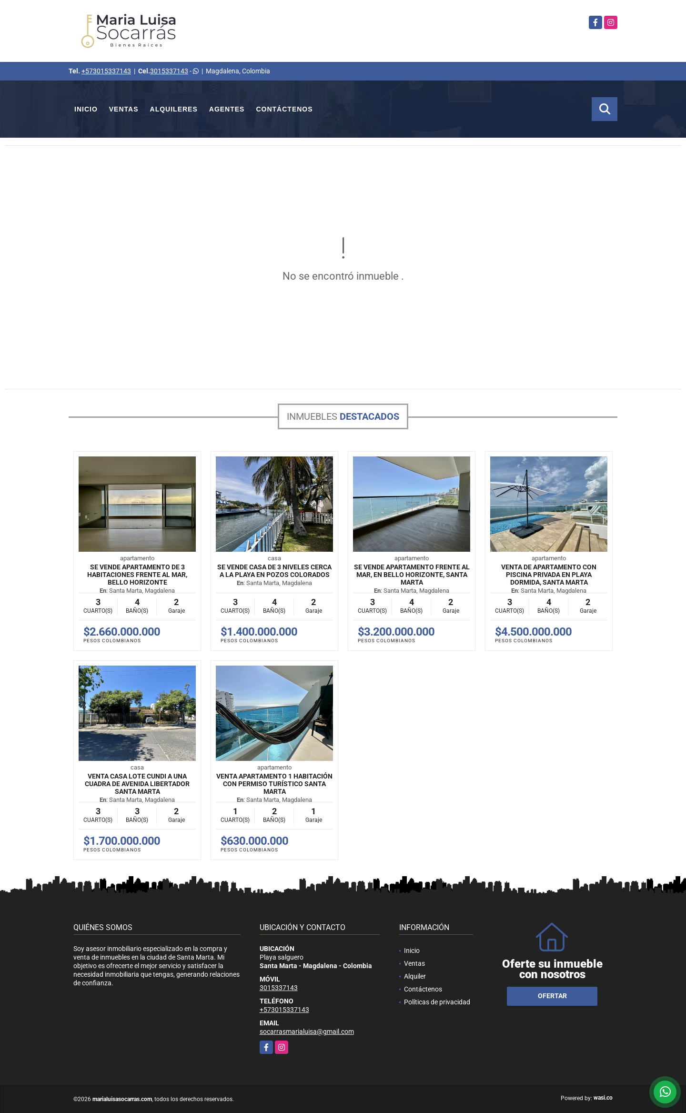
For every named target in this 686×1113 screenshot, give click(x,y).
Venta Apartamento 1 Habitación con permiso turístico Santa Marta (274, 783)
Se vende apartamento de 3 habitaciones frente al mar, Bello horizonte (137, 574)
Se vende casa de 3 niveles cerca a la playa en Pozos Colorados (274, 570)
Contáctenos (284, 109)
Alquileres (174, 109)
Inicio (86, 109)
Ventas (124, 109)
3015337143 (169, 71)
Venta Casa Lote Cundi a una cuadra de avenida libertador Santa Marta (137, 783)
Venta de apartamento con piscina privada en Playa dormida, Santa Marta (548, 574)
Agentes (227, 109)
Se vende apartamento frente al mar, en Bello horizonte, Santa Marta (412, 574)
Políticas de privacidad (437, 1002)
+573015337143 (106, 71)
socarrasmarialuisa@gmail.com (307, 1031)
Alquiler (415, 976)
